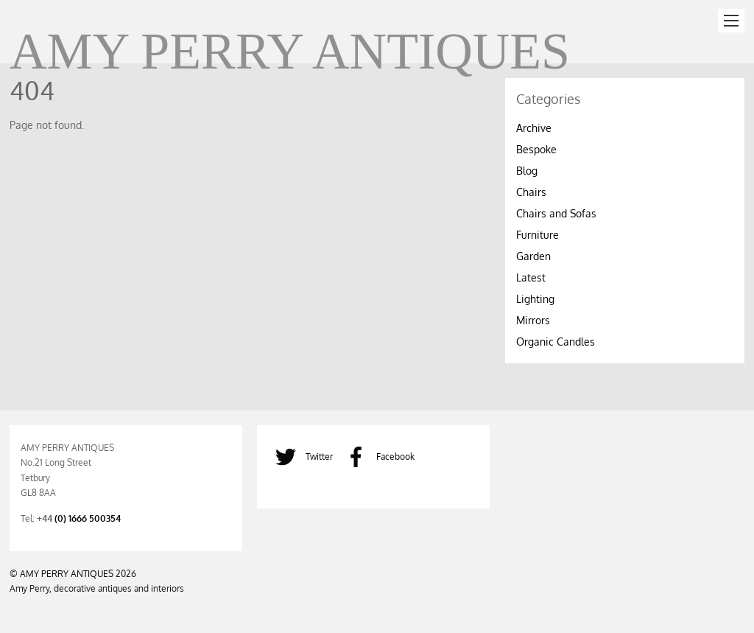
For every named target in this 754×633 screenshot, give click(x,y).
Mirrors (533, 320)
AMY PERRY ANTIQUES (66, 573)
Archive (534, 128)
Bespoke (536, 149)
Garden (533, 256)
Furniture (537, 234)
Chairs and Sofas (556, 213)
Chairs (531, 192)
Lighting (535, 299)
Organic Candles (555, 341)
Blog (527, 170)
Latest (531, 277)
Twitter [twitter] (300, 456)
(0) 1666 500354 (87, 518)
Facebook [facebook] (377, 456)
